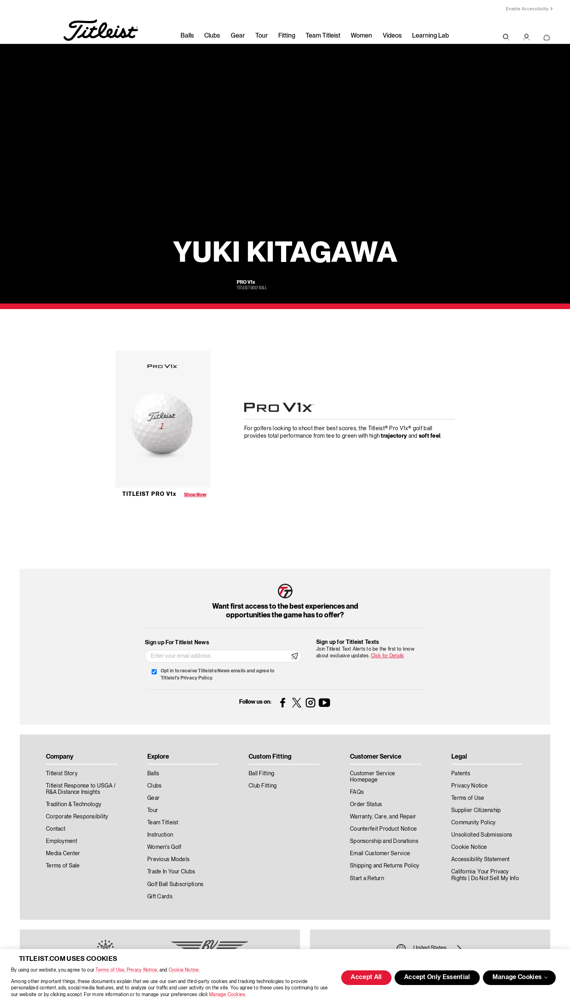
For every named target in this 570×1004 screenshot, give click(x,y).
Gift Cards (160, 896)
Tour (261, 36)
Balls (187, 36)
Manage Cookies (227, 995)
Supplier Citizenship (476, 810)
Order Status (366, 804)
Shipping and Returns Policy (385, 866)
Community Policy (473, 822)
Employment (61, 841)
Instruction (160, 835)
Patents (460, 773)
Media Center (63, 853)
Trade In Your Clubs (171, 871)
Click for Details (387, 656)
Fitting (286, 36)
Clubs (212, 36)
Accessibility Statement (480, 859)
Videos (392, 36)
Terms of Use (109, 970)
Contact (55, 829)
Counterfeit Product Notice (383, 829)
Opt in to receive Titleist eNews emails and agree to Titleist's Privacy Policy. (217, 674)
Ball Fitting (261, 773)
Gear (238, 36)
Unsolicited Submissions (481, 835)
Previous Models (168, 859)
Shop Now (195, 495)
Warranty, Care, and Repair (383, 816)
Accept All (366, 977)
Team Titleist (323, 36)
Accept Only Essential (437, 977)
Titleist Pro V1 (149, 494)
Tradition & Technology (73, 804)
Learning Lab (430, 36)
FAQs (357, 792)
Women (361, 36)
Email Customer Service (380, 853)
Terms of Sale (63, 866)
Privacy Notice (142, 970)
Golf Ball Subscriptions (175, 884)
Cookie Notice (184, 970)
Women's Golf (164, 847)
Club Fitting (263, 786)
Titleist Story (62, 773)
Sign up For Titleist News (177, 642)
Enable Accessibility (527, 9)
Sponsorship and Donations (384, 841)
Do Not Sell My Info (495, 878)
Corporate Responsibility (77, 816)
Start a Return (367, 878)
